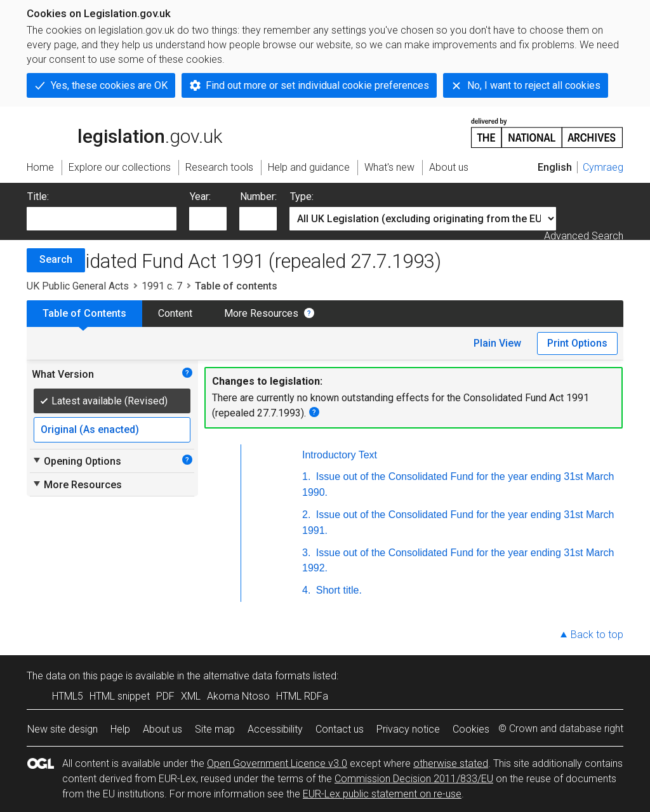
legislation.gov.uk (124, 132)
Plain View (497, 343)
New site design (62, 729)
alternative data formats (256, 676)
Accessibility (275, 729)
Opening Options (76, 461)
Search (55, 259)
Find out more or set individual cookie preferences (317, 85)
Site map (215, 729)
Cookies (471, 729)
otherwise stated (450, 763)
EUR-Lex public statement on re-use (382, 794)
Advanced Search (583, 236)
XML (191, 696)
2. (306, 514)
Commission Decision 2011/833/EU (414, 779)
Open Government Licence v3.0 (277, 763)
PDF (165, 696)
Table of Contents (84, 313)
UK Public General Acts (78, 286)
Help (120, 729)
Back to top (597, 635)
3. (306, 552)
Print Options (577, 343)
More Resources (261, 313)
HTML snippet (120, 696)
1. (306, 476)
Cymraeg (603, 167)
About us (162, 729)
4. (306, 590)
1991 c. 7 (162, 286)
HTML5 (67, 696)
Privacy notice (408, 729)
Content (175, 313)
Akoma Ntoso (238, 696)
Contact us (339, 729)
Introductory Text (339, 454)
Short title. (337, 590)
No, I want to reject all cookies (533, 85)
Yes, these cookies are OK (109, 85)
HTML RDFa (302, 696)
